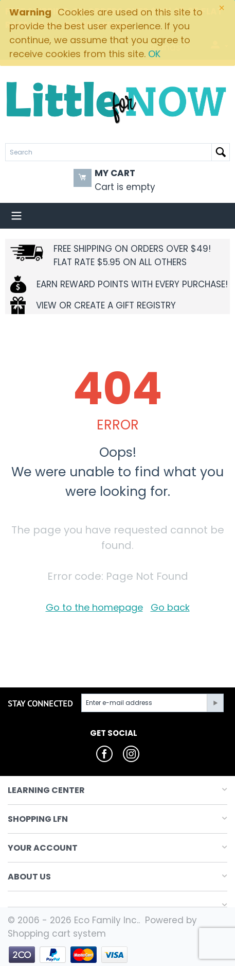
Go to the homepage (94, 607)
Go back (170, 607)
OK (154, 53)
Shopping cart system (57, 933)
